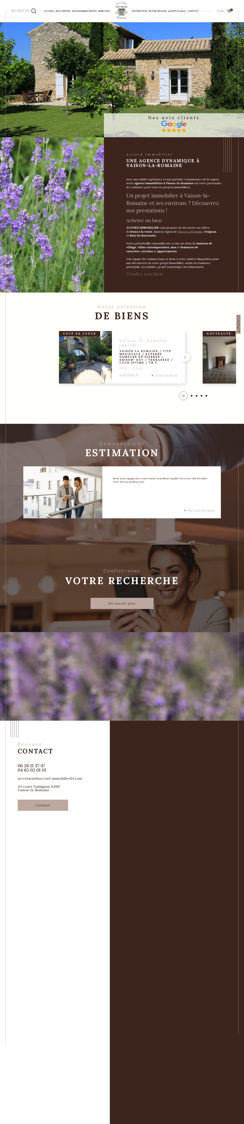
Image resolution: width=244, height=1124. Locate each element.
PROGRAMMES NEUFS (84, 11)
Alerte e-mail (177, 11)
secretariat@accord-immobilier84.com (50, 780)
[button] (184, 358)
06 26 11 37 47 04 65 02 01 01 (32, 770)
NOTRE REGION (158, 11)
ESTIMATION (139, 11)
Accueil (49, 11)
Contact (193, 11)
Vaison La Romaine (191, 233)
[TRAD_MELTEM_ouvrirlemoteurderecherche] (24, 11)
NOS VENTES (63, 11)
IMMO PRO (104, 11)
